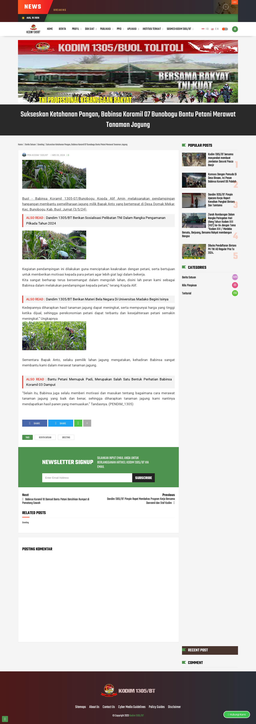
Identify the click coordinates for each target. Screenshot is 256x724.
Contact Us (109, 707)
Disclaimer (174, 707)
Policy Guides (157, 707)
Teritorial (186, 293)
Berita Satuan (45, 438)
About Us (94, 707)
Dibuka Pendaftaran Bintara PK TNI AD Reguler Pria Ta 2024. (222, 249)
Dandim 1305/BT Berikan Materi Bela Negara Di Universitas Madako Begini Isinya (107, 299)
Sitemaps (80, 707)
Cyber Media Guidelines (132, 707)
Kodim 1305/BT (136, 715)
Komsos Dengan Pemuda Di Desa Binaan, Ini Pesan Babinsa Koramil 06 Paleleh (222, 178)
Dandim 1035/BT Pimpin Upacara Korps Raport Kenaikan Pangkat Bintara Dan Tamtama (221, 200)
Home (50, 29)
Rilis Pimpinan (189, 285)
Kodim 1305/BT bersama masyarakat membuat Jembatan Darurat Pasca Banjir (220, 160)
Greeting (66, 438)
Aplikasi (132, 29)
